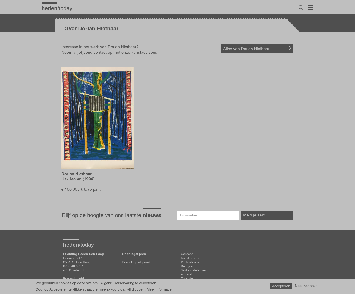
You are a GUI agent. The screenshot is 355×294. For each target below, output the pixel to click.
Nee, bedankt (306, 286)
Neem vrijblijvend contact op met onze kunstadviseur (108, 52)
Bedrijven (187, 266)
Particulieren (190, 262)
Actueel (186, 274)
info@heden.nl (73, 270)
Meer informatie (159, 289)
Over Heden (189, 278)
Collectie (187, 254)
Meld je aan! (254, 215)
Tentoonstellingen (193, 270)
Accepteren (281, 286)
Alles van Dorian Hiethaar (246, 48)
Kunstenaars (190, 258)
